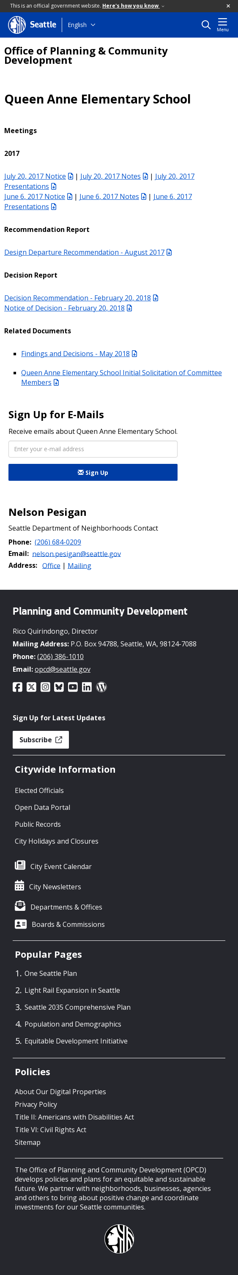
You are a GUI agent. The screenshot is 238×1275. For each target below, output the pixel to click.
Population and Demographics (73, 1024)
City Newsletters (55, 886)
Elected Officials (39, 790)
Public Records (38, 824)
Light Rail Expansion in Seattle (72, 990)
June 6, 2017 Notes (112, 196)
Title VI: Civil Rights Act (50, 1129)
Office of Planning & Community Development (86, 55)
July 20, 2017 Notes (114, 176)
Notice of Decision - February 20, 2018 (68, 308)
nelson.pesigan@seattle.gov (76, 553)
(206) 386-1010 (60, 656)
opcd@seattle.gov (62, 669)
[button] (229, 6)
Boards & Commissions (68, 924)
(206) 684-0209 (58, 542)
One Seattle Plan (51, 973)
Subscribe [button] (40, 739)
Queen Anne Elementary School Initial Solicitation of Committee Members (121, 377)
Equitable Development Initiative (76, 1041)
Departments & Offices (66, 907)
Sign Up (93, 473)
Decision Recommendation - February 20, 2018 (81, 297)
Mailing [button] (79, 565)
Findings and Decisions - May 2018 (79, 353)
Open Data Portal (42, 807)
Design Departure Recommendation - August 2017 (88, 252)
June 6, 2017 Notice (38, 196)
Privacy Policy (36, 1104)
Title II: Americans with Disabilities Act (74, 1117)
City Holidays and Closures (56, 841)
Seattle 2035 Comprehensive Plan (78, 1007)
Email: (18, 553)
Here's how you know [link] (133, 5)
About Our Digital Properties (60, 1091)
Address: (22, 565)
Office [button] (51, 565)
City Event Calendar (61, 866)
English (77, 25)
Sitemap (28, 1142)
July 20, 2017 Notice (38, 176)
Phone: (19, 542)
